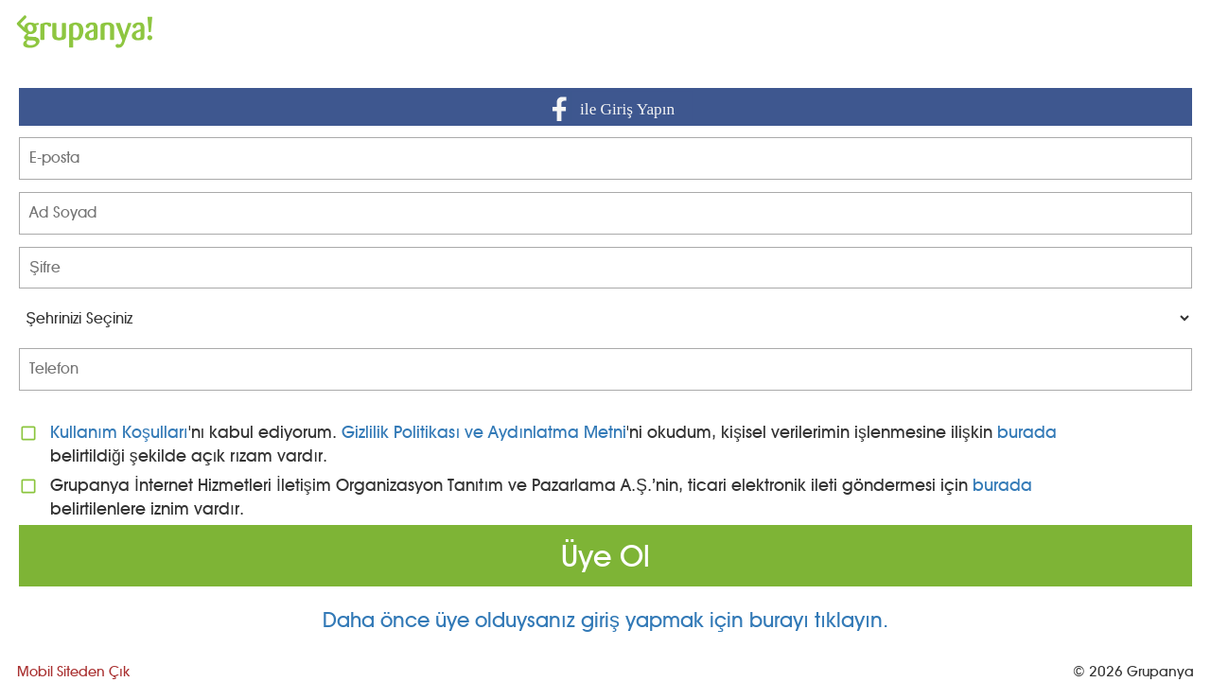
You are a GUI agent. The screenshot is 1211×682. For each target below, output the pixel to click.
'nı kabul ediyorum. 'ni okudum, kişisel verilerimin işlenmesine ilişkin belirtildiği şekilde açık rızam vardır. (553, 443)
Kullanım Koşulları (119, 432)
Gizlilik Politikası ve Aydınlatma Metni (484, 432)
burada (1027, 432)
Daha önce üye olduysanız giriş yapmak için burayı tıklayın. (605, 620)
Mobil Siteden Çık (73, 671)
